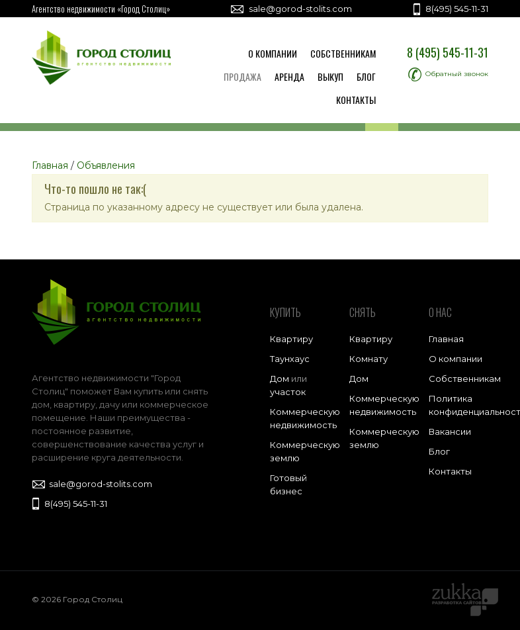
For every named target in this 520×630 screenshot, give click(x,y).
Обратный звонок (448, 73)
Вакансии (450, 431)
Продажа (242, 76)
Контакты (356, 100)
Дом (279, 378)
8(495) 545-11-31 (449, 8)
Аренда (289, 76)
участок (288, 391)
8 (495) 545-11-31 (447, 52)
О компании (272, 53)
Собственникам (343, 53)
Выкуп (330, 76)
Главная (446, 339)
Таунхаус (290, 358)
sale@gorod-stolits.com (291, 8)
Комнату (368, 358)
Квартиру (291, 339)
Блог (366, 76)
